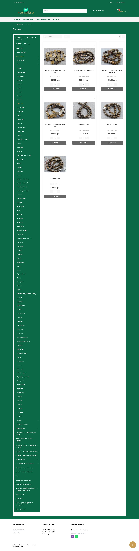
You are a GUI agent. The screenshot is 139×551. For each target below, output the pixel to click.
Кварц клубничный (23, 179)
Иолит (19, 163)
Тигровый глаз (22, 353)
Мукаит (19, 250)
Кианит (19, 195)
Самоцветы (21, 313)
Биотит (19, 96)
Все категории (28, 19)
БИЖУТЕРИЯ (20, 459)
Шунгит (19, 416)
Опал (19, 270)
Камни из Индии (22, 424)
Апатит (19, 92)
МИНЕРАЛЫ (20, 24)
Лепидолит (20, 226)
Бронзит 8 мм (112, 124)
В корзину (55, 89)
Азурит (19, 68)
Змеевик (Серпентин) (24, 155)
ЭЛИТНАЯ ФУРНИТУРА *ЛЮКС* (24, 440)
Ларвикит (20, 218)
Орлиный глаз (21, 274)
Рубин (19, 309)
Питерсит (20, 282)
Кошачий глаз (21, 199)
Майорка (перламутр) (24, 238)
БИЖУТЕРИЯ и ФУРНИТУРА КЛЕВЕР (26, 39)
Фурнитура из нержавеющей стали (26, 434)
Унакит (19, 365)
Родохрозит (21, 305)
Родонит (20, 301)
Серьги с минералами (23, 476)
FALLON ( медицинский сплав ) (27, 451)
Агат (18, 64)
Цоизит (19, 404)
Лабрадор (20, 206)
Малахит (20, 242)
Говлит (19, 135)
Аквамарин (20, 76)
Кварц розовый (22, 187)
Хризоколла (21, 385)
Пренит (19, 286)
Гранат (19, 143)
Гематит (19, 123)
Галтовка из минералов (24, 472)
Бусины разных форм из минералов (24, 504)
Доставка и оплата (43, 19)
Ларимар (20, 222)
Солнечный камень (23, 341)
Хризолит (20, 389)
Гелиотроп (20, 119)
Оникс (19, 266)
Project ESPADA (32, 545)
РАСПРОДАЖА (21, 52)
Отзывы (56, 19)
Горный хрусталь (22, 139)
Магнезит (20, 234)
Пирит (19, 278)
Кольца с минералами (23, 480)
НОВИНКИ (19, 48)
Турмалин (20, 361)
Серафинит (21, 325)
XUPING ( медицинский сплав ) (27, 455)
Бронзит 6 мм (55, 178)
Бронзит (20, 104)
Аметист (20, 84)
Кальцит (20, 167)
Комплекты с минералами (25, 463)
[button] (19, 2)
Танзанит (20, 345)
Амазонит (20, 80)
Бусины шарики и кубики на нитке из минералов (25, 489)
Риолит (19, 297)
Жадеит (19, 151)
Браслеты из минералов (24, 468)
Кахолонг (20, 171)
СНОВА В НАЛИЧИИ (23, 44)
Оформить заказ (121, 11)
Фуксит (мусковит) (23, 377)
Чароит (19, 408)
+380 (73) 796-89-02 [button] (79, 530)
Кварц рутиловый (23, 191)
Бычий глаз (21, 108)
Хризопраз (20, 392)
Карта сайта (16, 532)
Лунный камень (22, 230)
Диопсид (20, 147)
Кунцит (19, 202)
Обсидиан (20, 262)
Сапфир (20, 317)
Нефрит (19, 254)
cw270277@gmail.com (78, 533)
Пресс (19, 290)
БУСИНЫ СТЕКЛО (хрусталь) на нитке (26, 446)
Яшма (19, 420)
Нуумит (19, 258)
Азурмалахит (21, 72)
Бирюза (19, 100)
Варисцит (20, 111)
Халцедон (20, 381)
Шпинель (20, 412)
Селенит (20, 321)
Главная (17, 19)
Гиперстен (20, 131)
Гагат (19, 115)
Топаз (19, 357)
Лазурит (19, 214)
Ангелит (19, 88)
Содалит (20, 333)
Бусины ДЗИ (20, 494)
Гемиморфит (21, 127)
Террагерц (20, 349)
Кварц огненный (22, 183)
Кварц (19, 175)
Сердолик (20, 329)
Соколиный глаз (22, 337)
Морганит (20, 246)
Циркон (19, 396)
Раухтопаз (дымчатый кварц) (26, 294)
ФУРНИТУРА (20, 428)
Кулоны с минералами (23, 484)
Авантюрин (21, 60)
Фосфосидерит (22, 373)
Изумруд (20, 159)
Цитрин (19, 400)
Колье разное (20, 509)
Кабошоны (19, 498)
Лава (18, 210)
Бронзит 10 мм (84, 124)
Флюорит (20, 369)
